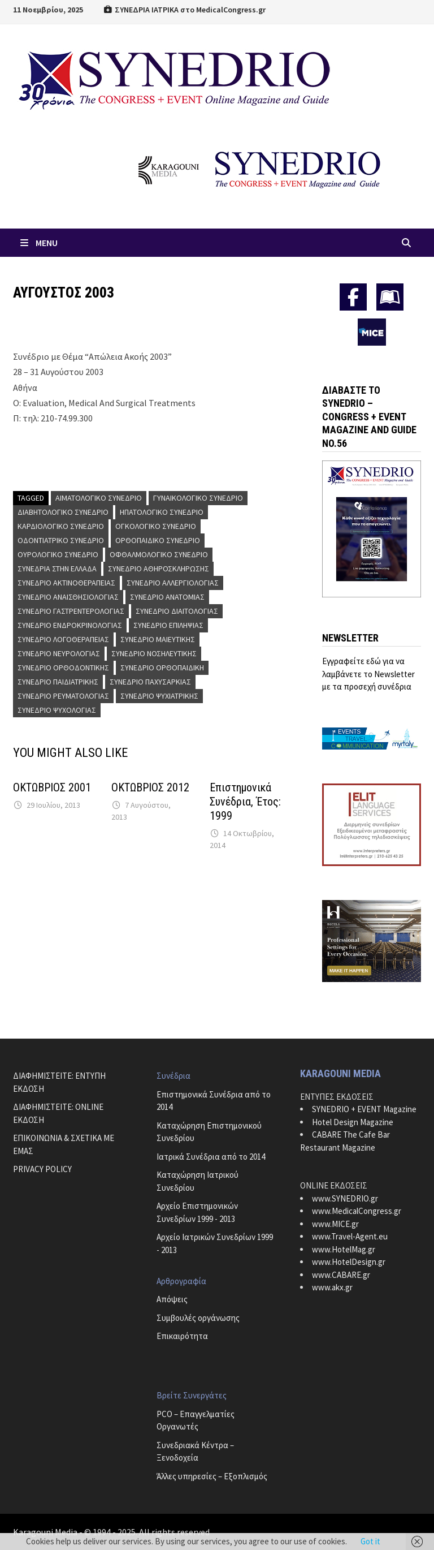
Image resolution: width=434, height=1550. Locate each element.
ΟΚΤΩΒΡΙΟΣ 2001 (52, 787)
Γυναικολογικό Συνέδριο (198, 498)
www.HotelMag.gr (343, 1249)
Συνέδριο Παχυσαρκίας (150, 682)
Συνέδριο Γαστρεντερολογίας (71, 611)
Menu (38, 242)
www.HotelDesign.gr (348, 1261)
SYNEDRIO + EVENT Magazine (364, 1109)
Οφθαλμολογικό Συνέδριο (159, 554)
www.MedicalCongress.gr (356, 1210)
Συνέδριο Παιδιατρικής (58, 682)
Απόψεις (172, 1299)
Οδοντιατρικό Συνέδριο (61, 540)
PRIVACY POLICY (42, 1169)
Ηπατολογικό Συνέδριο (161, 512)
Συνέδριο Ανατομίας (167, 597)
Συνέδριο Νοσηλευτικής (154, 653)
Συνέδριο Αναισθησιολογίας (68, 597)
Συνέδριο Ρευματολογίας (63, 696)
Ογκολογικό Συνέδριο (155, 526)
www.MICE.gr (335, 1224)
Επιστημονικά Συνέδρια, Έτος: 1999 (245, 802)
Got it (370, 1541)
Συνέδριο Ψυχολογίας (57, 710)
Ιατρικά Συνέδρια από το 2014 (211, 1156)
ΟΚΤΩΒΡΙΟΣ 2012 (150, 787)
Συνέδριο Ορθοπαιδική (162, 667)
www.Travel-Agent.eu (350, 1236)
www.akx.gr (332, 1287)
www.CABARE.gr (341, 1274)
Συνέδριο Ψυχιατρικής (159, 696)
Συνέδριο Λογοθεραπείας (63, 639)
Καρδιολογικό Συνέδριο (61, 526)
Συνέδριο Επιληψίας (168, 625)
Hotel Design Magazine (352, 1122)
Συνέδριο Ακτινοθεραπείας (66, 583)
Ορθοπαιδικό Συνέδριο (157, 540)
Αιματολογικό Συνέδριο (98, 498)
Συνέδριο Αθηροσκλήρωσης (158, 568)
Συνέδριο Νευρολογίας (59, 653)
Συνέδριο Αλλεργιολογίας (173, 583)
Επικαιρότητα (182, 1336)
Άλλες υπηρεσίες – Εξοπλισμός (212, 1476)
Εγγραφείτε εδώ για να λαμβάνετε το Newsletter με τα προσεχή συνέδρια (368, 674)
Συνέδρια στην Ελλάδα (57, 568)
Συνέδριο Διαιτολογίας (177, 611)
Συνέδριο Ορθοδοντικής (63, 667)
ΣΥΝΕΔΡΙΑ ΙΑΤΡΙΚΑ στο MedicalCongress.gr (184, 10)
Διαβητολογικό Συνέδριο (63, 512)
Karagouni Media (46, 1532)
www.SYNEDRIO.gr (345, 1198)
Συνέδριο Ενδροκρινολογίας (70, 625)
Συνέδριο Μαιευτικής (157, 639)
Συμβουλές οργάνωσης (198, 1317)
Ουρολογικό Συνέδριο (58, 554)
